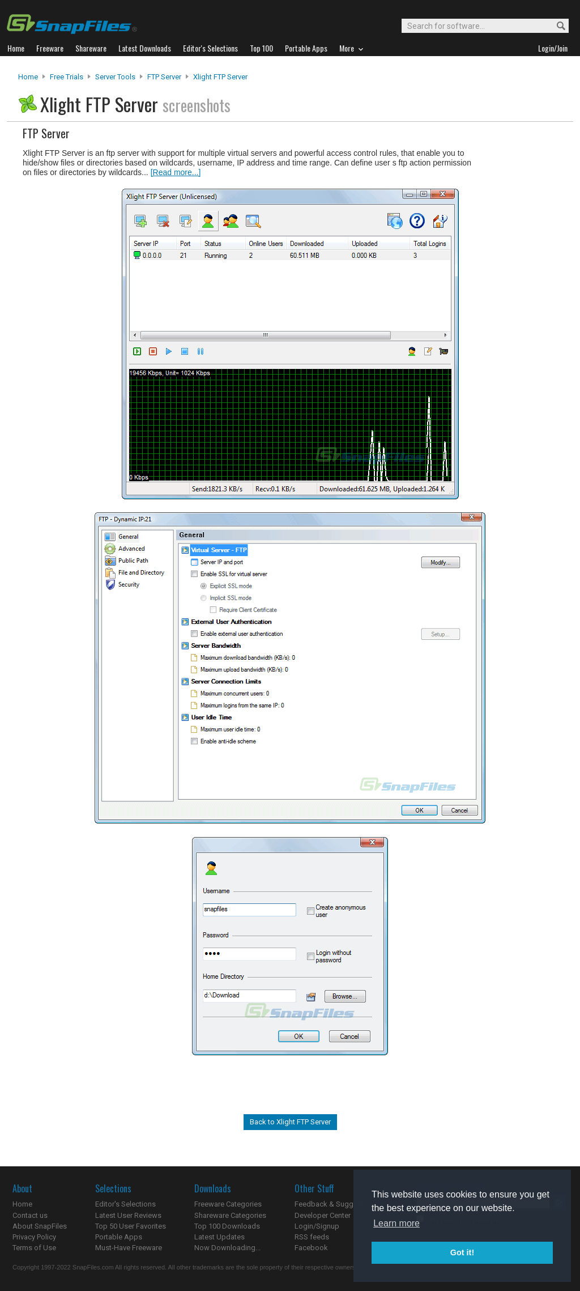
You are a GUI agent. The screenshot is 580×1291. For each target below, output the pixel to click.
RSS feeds (312, 1237)
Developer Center (323, 1215)
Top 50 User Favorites (130, 1226)
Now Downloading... (227, 1247)
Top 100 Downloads (227, 1226)
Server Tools (115, 77)
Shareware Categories (230, 1215)
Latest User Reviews (128, 1215)
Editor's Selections (125, 1204)
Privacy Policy (34, 1237)
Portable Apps (118, 1237)
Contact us (30, 1215)
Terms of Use (34, 1247)
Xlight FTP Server (220, 77)
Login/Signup (317, 1226)
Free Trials (66, 77)
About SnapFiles (39, 1226)
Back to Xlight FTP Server (290, 1122)
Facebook (311, 1247)
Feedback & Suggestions (336, 1204)
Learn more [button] (396, 1223)
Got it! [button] (462, 1252)
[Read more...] (176, 172)
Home (28, 77)
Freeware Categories (228, 1204)
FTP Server (164, 77)
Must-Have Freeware (128, 1247)
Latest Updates (219, 1237)
